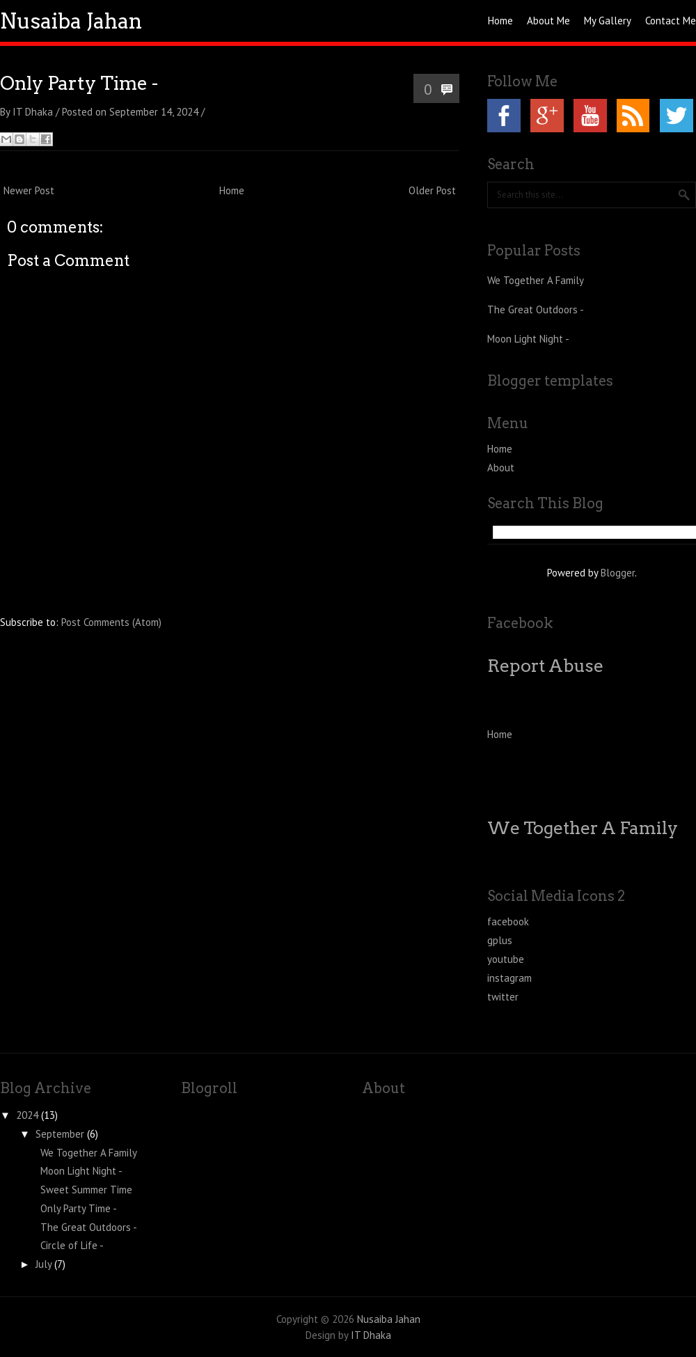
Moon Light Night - (528, 338)
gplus (499, 940)
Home (500, 20)
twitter (503, 996)
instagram (509, 978)
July (43, 1264)
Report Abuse (545, 665)
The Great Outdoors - (535, 309)
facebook (508, 921)
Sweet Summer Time (86, 1189)
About (500, 467)
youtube (505, 959)
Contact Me (670, 20)
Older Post (432, 190)
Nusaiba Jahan (71, 20)
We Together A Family (535, 280)
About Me (548, 20)
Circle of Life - (72, 1245)
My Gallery (607, 20)
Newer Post (28, 190)
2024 (27, 1115)
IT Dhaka (371, 1335)
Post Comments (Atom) (111, 622)
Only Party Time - (79, 83)
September (59, 1133)
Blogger (618, 572)
